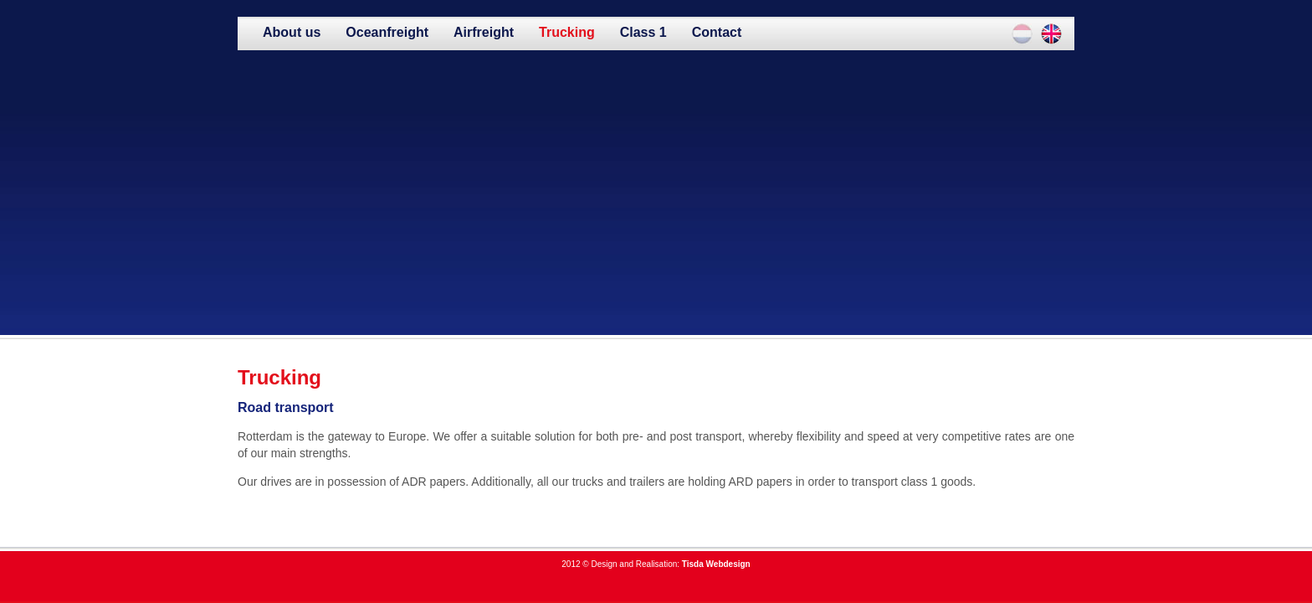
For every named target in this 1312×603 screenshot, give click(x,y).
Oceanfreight (387, 32)
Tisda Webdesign (716, 564)
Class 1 (643, 32)
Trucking (567, 32)
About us (291, 32)
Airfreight (484, 32)
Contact (717, 32)
